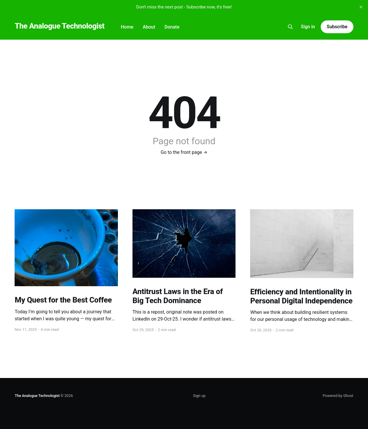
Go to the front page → (184, 152)
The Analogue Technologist (59, 26)
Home (127, 27)
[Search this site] (290, 26)
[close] (361, 7)
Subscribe (337, 26)
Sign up (199, 395)
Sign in (308, 26)
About (149, 27)
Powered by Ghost (338, 395)
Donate (172, 27)
